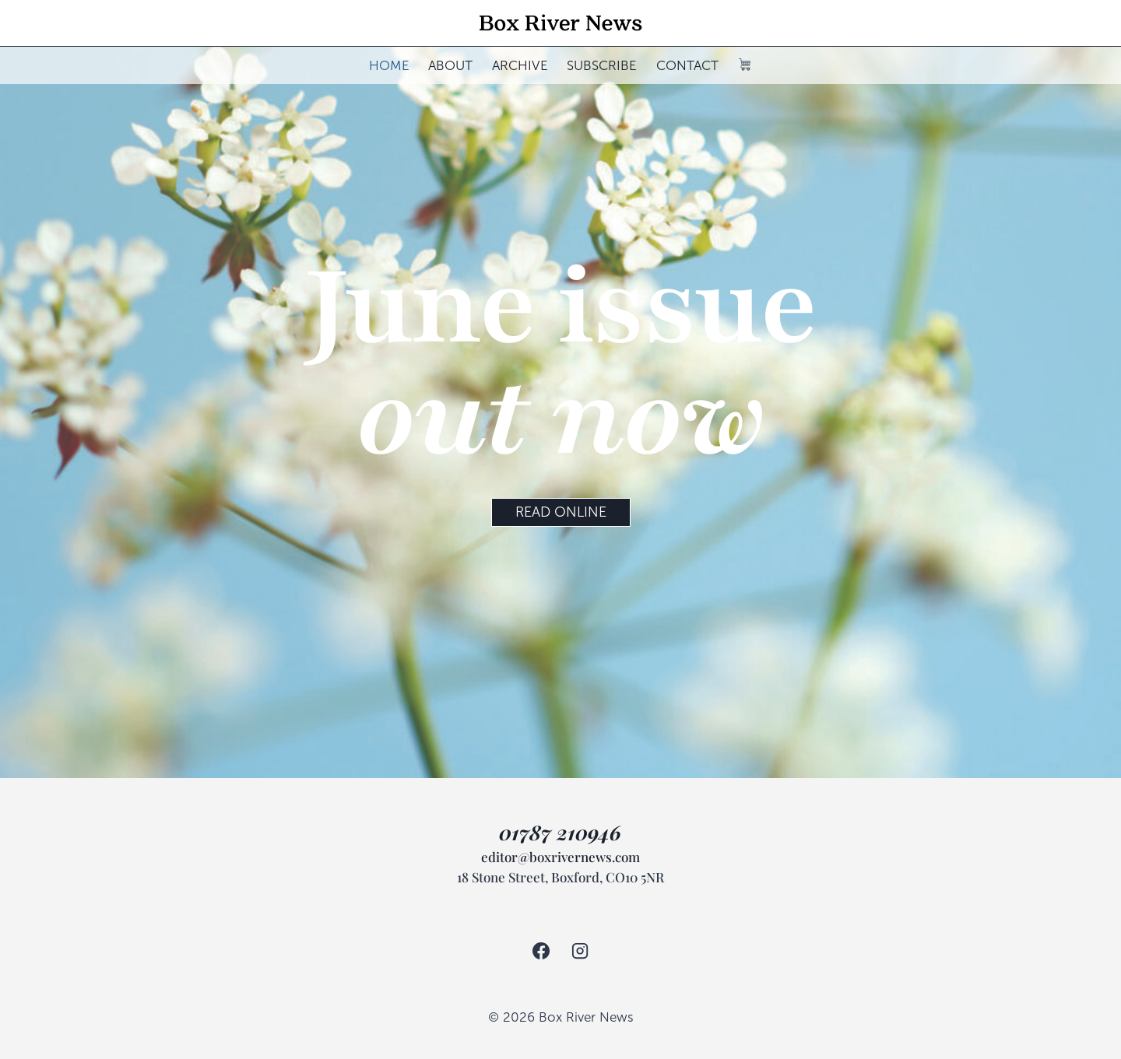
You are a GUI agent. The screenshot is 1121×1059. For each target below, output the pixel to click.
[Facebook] (540, 951)
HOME (389, 65)
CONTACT (687, 65)
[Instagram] (580, 951)
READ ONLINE (560, 512)
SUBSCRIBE (602, 65)
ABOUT (450, 65)
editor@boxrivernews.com (560, 856)
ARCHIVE (520, 65)
